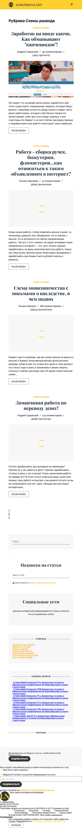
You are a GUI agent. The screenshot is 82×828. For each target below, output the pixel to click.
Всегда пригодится (22, 651)
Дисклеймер (21, 813)
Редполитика (61, 811)
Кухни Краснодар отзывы (25, 655)
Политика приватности (43, 813)
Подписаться (19, 759)
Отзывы (46, 811)
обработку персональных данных (42, 583)
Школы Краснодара (22, 657)
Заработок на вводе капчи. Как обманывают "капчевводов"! (41, 38)
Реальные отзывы (21, 647)
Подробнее (18, 130)
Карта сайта (65, 813)
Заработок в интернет (23, 644)
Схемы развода (41, 28)
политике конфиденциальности (48, 821)
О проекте (19, 811)
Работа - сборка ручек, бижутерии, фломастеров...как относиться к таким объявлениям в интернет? (41, 163)
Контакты (33, 811)
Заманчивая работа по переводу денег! (41, 405)
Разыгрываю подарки (23, 653)
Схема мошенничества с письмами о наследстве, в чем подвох (41, 293)
